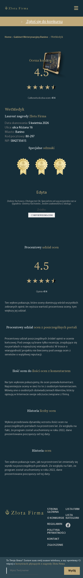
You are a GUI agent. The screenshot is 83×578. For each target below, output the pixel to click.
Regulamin (54, 524)
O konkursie (55, 518)
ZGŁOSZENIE (55, 545)
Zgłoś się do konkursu (41, 22)
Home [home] (8, 37)
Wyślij (72, 570)
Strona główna (53, 511)
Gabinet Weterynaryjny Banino (31, 37)
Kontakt (53, 539)
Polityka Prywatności (56, 532)
